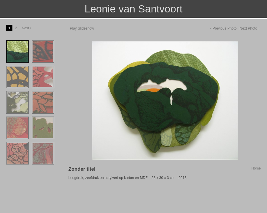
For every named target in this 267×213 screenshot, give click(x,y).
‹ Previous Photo (223, 28)
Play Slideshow (82, 28)
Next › (26, 28)
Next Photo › (249, 28)
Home (256, 168)
